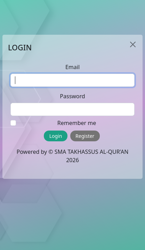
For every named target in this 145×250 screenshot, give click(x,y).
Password (72, 96)
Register (84, 136)
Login (55, 136)
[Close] (133, 44)
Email (72, 67)
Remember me (76, 123)
